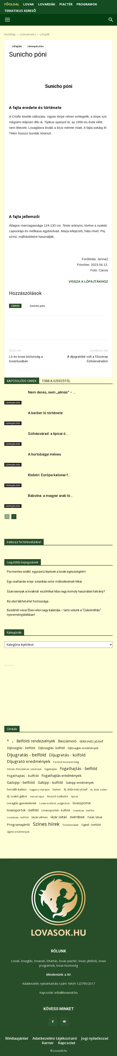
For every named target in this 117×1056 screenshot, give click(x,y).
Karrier (48, 1043)
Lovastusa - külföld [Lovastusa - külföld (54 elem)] (18, 817)
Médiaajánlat (16, 1038)
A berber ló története (45, 413)
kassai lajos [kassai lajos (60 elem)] (37, 796)
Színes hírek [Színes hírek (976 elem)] (46, 824)
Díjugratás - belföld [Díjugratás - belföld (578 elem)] (26, 755)
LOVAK (28, 4)
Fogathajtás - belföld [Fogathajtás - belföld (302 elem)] (78, 768)
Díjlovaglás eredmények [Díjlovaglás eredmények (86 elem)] (83, 748)
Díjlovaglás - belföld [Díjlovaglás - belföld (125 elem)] (21, 748)
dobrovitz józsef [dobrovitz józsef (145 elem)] (91, 741)
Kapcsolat (66, 1043)
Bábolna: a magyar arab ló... (50, 495)
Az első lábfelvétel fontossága (27, 601)
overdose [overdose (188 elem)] (77, 817)
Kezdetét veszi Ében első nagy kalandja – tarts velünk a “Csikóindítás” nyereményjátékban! (54, 612)
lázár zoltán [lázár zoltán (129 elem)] (59, 817)
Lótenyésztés (28, 34)
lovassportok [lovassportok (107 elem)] (82, 803)
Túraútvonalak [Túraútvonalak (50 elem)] (71, 824)
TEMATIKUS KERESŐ (20, 10)
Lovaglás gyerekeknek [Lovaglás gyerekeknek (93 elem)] (21, 803)
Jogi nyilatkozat (95, 1038)
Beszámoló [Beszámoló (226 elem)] (67, 741)
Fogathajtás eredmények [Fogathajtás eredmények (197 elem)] (62, 775)
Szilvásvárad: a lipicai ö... (48, 433)
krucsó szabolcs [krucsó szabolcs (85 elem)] (57, 796)
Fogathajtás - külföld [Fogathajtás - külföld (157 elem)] (22, 775)
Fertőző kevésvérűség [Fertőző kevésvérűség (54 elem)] (66, 762)
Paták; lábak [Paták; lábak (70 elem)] (95, 817)
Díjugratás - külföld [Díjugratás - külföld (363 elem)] (67, 755)
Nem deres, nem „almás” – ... (52, 392)
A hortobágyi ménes (44, 454)
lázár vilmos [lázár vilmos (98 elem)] (40, 817)
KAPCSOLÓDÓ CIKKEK (22, 381)
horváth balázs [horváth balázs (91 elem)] (17, 789)
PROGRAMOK (87, 4)
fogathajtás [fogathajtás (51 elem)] (51, 769)
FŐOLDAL (11, 4)
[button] (111, 20)
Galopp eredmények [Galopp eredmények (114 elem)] (80, 783)
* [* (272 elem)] (8, 741)
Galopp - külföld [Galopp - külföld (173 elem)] (50, 782)
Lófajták (44, 34)
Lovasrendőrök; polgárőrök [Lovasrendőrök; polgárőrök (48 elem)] (54, 803)
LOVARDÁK (46, 4)
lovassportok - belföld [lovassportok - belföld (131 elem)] (22, 810)
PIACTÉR (65, 4)
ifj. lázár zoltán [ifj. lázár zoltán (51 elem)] (98, 789)
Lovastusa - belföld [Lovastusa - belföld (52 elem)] (83, 810)
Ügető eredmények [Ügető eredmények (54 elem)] (18, 831)
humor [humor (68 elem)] (57, 789)
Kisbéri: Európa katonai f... (49, 475)
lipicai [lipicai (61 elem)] (74, 796)
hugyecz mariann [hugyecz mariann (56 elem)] (40, 789)
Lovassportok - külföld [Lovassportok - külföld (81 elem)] (56, 810)
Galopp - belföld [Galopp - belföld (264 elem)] (21, 782)
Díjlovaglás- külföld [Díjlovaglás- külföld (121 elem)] (51, 748)
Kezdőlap (10, 34)
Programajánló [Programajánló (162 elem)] (18, 824)
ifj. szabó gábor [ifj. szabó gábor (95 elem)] (17, 796)
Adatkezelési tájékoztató (54, 1038)
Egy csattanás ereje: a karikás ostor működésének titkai (44, 581)
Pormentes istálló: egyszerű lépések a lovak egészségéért (46, 571)
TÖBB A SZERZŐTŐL (56, 381)
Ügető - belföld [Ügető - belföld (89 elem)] (91, 825)
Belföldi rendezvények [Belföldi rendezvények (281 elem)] (36, 741)
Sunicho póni (37, 305)
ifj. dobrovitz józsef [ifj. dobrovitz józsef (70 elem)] (75, 789)
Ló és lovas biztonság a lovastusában (26, 359)
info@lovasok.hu (66, 993)
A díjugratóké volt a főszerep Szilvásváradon (87, 359)
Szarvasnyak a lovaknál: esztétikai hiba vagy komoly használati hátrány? (56, 591)
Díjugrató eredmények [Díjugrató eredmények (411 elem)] (28, 761)
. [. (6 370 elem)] (13, 740)
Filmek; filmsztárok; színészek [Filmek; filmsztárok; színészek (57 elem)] (24, 769)
